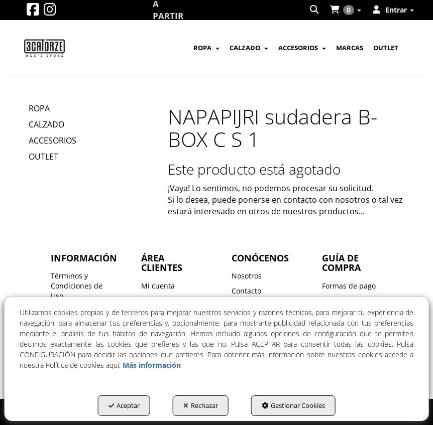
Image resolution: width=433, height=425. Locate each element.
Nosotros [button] (247, 275)
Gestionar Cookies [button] (293, 405)
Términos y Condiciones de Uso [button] (76, 286)
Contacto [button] (246, 291)
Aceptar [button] (124, 405)
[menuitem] (315, 10)
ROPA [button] (39, 108)
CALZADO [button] (46, 124)
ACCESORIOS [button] (52, 140)
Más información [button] (152, 365)
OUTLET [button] (43, 156)
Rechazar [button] (200, 405)
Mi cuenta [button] (158, 286)
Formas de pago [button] (349, 286)
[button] (33, 12)
